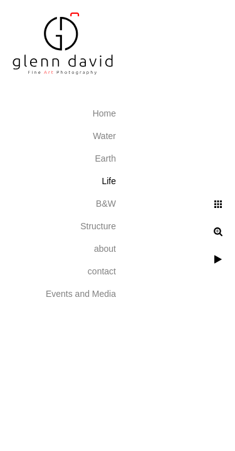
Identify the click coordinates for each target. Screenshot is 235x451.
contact (102, 271)
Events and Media (81, 294)
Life (109, 181)
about (105, 249)
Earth (105, 158)
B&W (106, 204)
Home (104, 113)
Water (104, 136)
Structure (98, 226)
